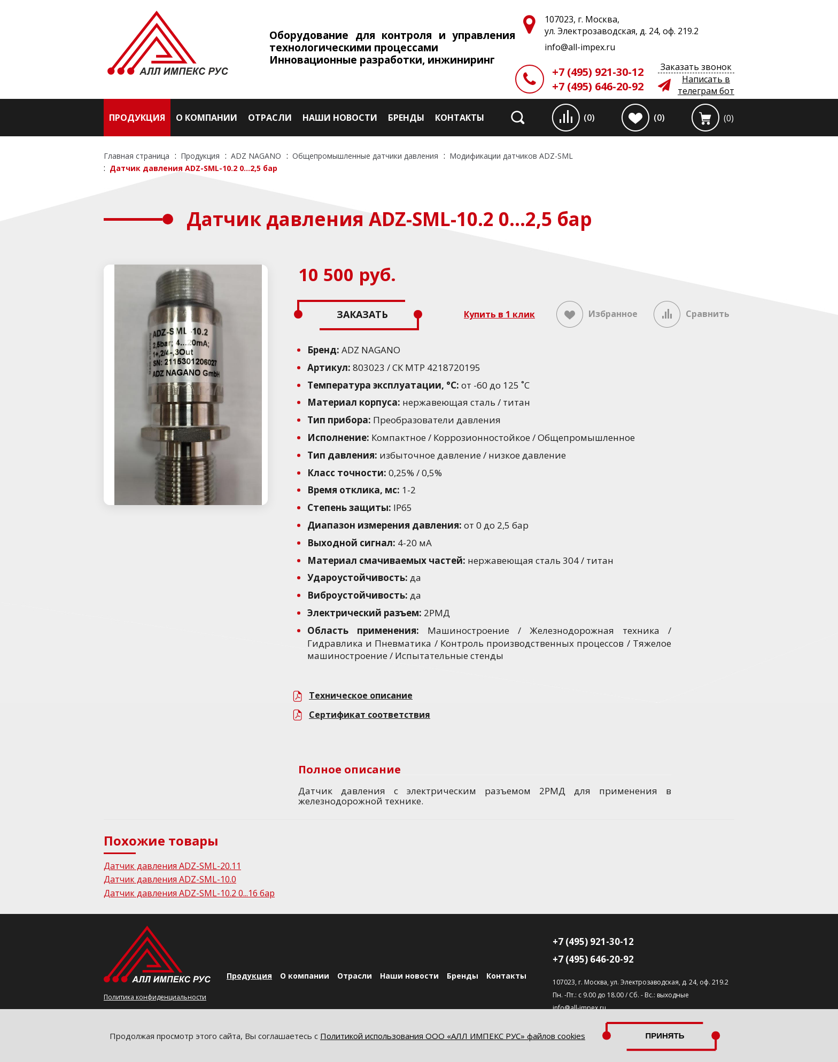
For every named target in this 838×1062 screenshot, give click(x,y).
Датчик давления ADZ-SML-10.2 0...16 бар (189, 893)
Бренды (406, 117)
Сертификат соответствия (369, 714)
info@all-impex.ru (579, 1007)
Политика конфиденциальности (155, 997)
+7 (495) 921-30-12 (597, 72)
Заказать (362, 314)
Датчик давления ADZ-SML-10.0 (170, 879)
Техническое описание (361, 695)
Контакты (459, 117)
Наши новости (339, 117)
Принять (664, 1035)
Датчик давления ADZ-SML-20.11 (172, 866)
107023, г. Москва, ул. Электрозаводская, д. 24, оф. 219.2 (640, 982)
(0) (589, 117)
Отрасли (270, 117)
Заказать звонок (696, 67)
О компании (206, 117)
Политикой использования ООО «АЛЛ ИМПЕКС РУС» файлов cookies (452, 1035)
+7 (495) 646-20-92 (597, 86)
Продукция (137, 117)
